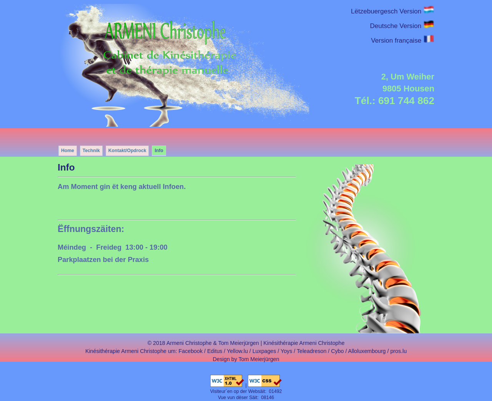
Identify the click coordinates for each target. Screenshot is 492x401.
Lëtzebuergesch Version (392, 11)
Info (159, 150)
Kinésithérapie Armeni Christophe (303, 343)
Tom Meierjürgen (259, 359)
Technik (91, 150)
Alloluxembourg (367, 351)
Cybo (337, 351)
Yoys (286, 351)
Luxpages (264, 351)
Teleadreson (311, 351)
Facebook (191, 351)
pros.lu (398, 351)
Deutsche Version (402, 26)
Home (67, 150)
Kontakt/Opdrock (127, 150)
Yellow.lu (237, 351)
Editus (215, 351)
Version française (402, 40)
